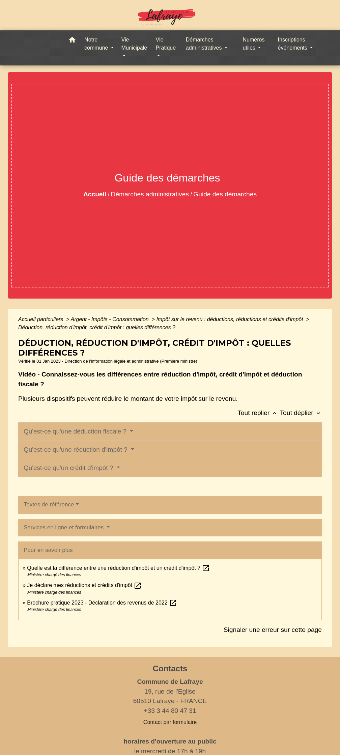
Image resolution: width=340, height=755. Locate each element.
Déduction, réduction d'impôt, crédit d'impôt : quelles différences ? (96, 327)
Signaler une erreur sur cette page (273, 629)
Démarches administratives (150, 194)
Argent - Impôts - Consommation (110, 319)
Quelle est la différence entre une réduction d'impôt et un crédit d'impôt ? (118, 568)
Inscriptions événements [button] (293, 44)
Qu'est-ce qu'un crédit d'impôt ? (69, 467)
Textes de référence (49, 504)
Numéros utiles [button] (253, 44)
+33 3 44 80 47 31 (170, 710)
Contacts (170, 668)
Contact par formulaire (170, 722)
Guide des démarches (225, 194)
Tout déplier (301, 412)
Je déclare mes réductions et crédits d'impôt (84, 585)
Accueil (94, 194)
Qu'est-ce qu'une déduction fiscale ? (76, 431)
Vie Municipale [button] (134, 44)
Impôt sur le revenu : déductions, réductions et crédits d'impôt (230, 319)
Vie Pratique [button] (166, 44)
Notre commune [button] (97, 44)
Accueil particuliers (41, 319)
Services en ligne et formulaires (64, 527)
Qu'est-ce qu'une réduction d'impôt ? (76, 449)
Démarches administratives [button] (204, 44)
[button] (72, 41)
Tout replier (258, 412)
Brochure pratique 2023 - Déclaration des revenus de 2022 (102, 603)
